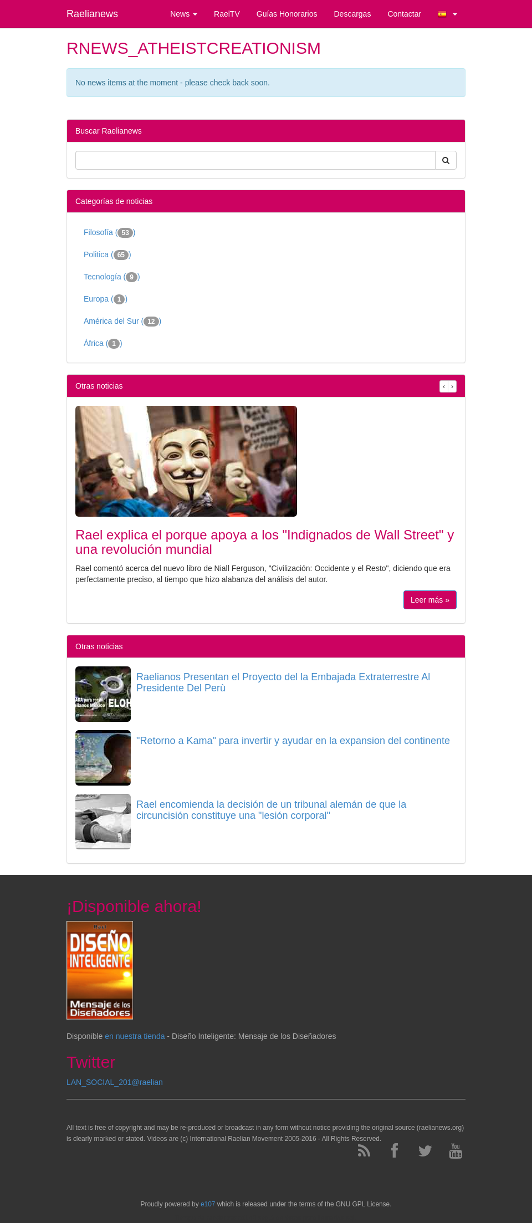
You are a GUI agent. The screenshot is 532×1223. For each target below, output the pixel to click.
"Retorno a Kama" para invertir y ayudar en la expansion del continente (293, 740)
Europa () (105, 299)
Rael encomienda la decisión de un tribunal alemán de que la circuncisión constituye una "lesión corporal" (271, 810)
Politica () (107, 255)
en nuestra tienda (135, 1036)
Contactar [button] (404, 13)
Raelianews (92, 13)
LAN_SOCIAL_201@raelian (114, 1082)
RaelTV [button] (227, 13)
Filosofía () (110, 233)
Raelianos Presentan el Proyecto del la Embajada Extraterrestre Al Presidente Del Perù (283, 682)
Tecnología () (112, 277)
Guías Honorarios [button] (287, 13)
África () (103, 344)
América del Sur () (122, 322)
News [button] (183, 13)
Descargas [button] (352, 13)
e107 (208, 1204)
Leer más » (430, 599)
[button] (447, 14)
